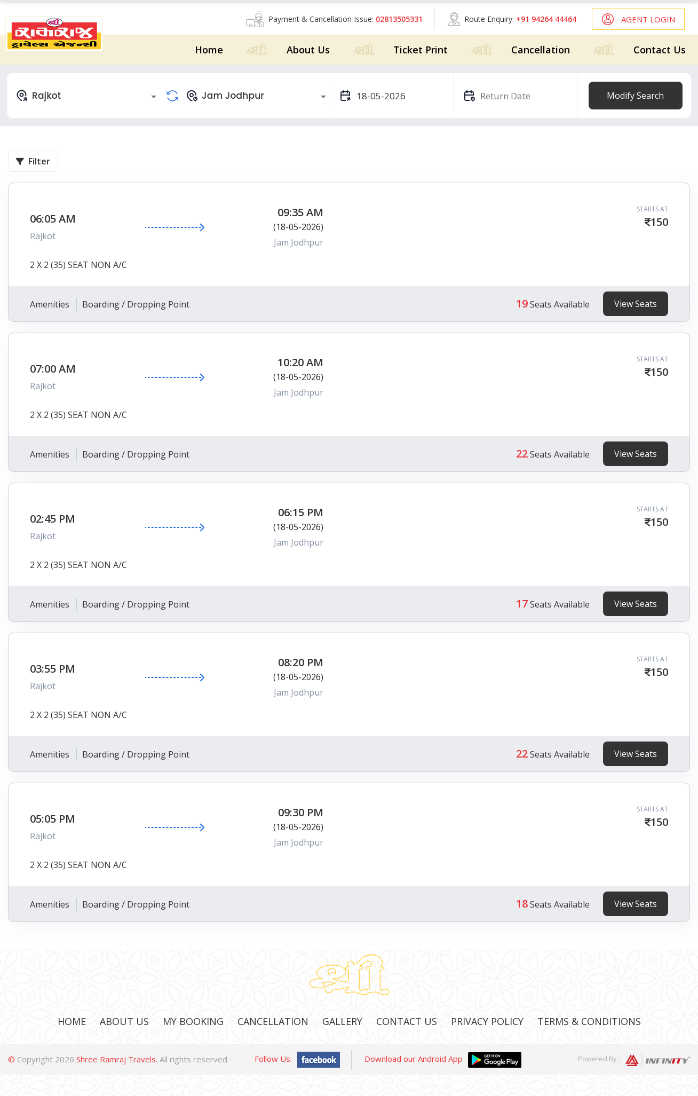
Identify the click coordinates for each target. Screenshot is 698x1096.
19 (522, 303)
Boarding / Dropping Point (135, 304)
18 (522, 903)
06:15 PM (300, 512)
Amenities (49, 304)
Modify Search (635, 95)
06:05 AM (53, 218)
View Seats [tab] (635, 304)
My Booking (193, 1021)
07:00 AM (53, 368)
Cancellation (540, 49)
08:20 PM (300, 662)
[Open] (153, 96)
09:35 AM (300, 212)
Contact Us (659, 49)
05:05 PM (52, 818)
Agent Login (648, 19)
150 (659, 222)
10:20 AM (300, 362)
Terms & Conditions (589, 1021)
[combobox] (87, 95)
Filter (33, 161)
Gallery (342, 1021)
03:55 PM (52, 668)
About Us (308, 49)
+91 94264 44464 (546, 19)
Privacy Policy (487, 1021)
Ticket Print (420, 49)
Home (209, 49)
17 (522, 603)
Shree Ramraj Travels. (116, 1059)
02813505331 (399, 19)
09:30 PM (300, 812)
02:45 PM (52, 518)
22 (522, 453)
